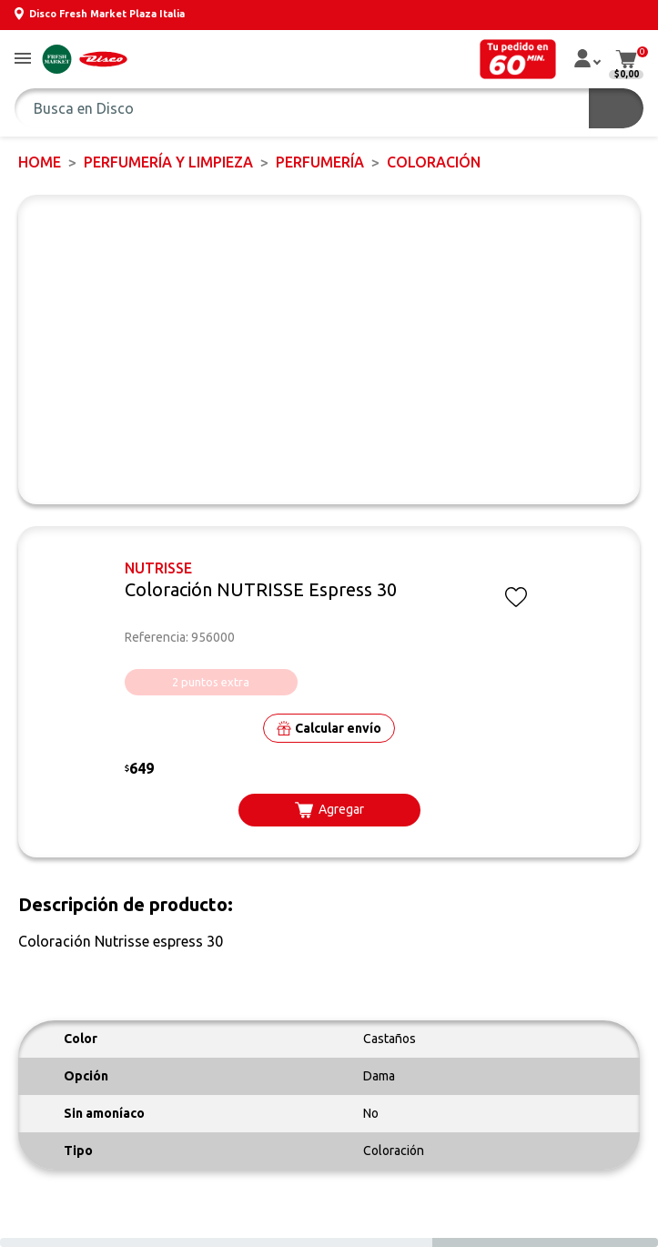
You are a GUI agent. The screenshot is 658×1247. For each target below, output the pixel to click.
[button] (23, 59)
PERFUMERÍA (320, 162)
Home (39, 162)
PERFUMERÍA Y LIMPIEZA (168, 162)
